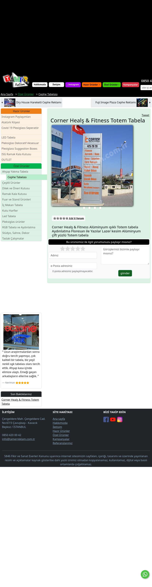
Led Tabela (9, 216)
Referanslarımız (63, 443)
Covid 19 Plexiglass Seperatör (20, 130)
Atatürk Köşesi (11, 122)
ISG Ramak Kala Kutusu (16, 154)
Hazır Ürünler (90, 84)
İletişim (56, 84)
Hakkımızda (40, 84)
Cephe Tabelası (17, 177)
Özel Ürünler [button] (111, 84)
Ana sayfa (59, 419)
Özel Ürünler (61, 435)
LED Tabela (8, 137)
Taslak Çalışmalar (13, 238)
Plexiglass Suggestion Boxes (19, 148)
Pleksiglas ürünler (13, 222)
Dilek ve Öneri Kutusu (16, 188)
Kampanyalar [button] (130, 84)
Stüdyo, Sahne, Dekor (15, 233)
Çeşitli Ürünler (11, 183)
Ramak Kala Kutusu (14, 194)
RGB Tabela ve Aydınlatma (18, 227)
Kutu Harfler (10, 210)
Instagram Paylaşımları (18, 117)
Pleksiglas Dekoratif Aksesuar (20, 143)
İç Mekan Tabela (12, 205)
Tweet (145, 115)
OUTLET (7, 160)
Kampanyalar (61, 439)
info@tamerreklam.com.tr (18, 439)
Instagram (73, 84)
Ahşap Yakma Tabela (15, 171)
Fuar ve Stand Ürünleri (16, 199)
